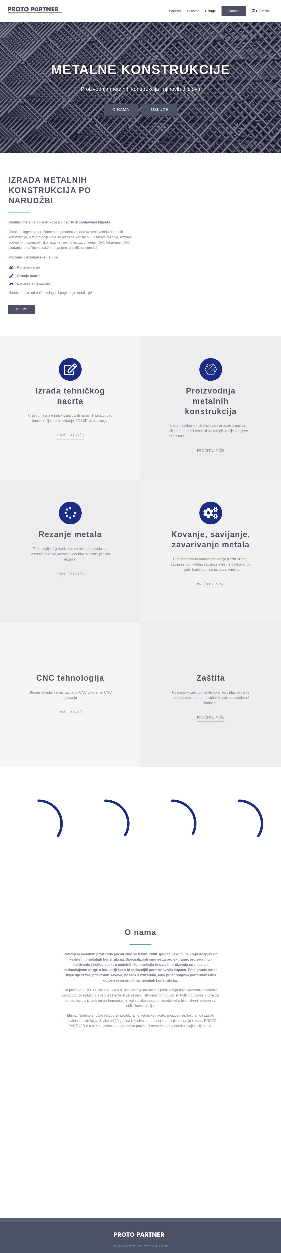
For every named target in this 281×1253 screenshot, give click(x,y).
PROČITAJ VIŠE (70, 435)
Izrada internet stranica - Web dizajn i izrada (140, 1246)
